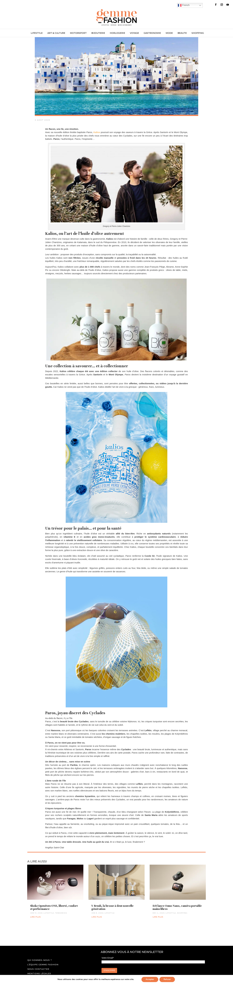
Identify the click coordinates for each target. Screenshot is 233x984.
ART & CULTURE (56, 33)
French (183, 5)
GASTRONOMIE (152, 33)
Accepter (149, 979)
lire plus (35, 917)
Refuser (167, 979)
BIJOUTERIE (98, 33)
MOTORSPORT (78, 33)
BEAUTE (182, 33)
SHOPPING (198, 33)
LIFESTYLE (37, 33)
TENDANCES (61, 913)
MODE (169, 33)
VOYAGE (134, 33)
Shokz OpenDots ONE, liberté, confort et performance (54, 907)
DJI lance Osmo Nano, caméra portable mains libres (177, 907)
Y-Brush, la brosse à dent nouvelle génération (112, 907)
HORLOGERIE (117, 33)
